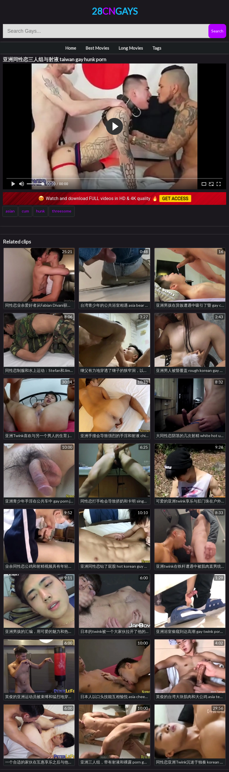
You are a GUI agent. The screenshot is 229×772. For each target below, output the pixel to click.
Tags (156, 48)
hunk (40, 211)
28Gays (115, 11)
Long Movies (130, 48)
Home (70, 48)
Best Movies (97, 48)
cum (25, 211)
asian (10, 211)
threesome (61, 211)
